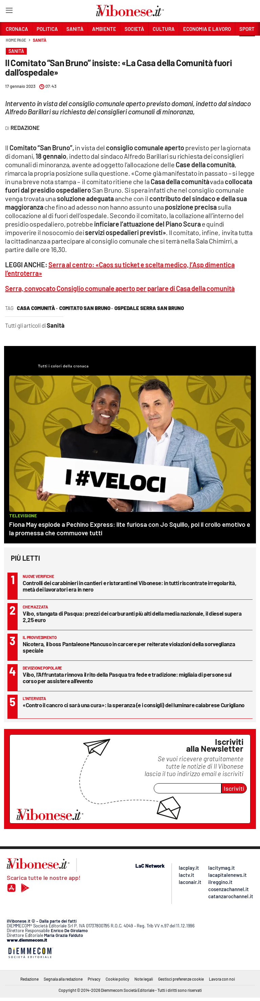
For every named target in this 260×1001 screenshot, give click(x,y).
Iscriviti (234, 788)
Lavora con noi (222, 979)
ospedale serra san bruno (149, 308)
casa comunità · (37, 308)
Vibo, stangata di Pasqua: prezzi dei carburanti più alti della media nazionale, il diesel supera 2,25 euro (132, 616)
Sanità (39, 40)
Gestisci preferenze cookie (181, 979)
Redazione (29, 979)
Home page (16, 40)
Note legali (143, 979)
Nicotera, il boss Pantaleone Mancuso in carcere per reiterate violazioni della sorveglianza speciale (129, 647)
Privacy (94, 979)
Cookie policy (117, 979)
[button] (247, 44)
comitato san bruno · (86, 308)
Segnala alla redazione (63, 979)
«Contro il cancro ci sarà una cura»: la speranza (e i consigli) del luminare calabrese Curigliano (133, 704)
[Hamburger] (9, 12)
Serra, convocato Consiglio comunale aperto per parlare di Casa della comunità (120, 288)
